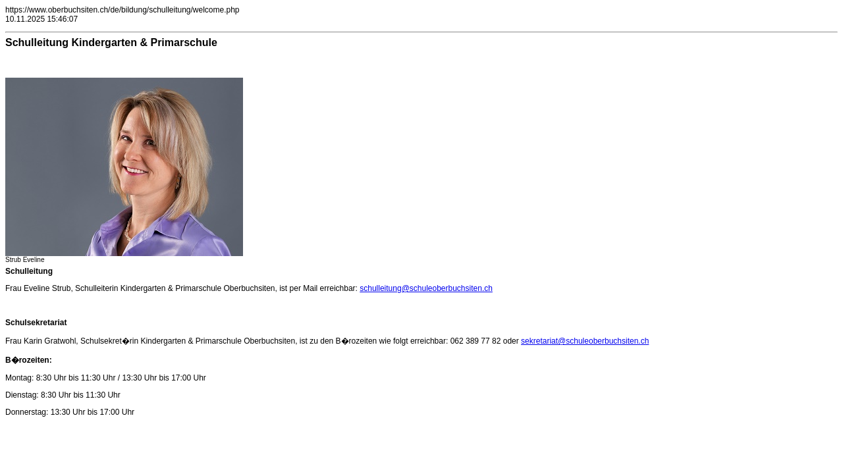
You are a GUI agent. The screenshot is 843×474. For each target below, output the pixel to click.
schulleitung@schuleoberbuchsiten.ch (426, 288)
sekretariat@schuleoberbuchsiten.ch (585, 341)
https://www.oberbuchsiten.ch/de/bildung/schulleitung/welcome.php (122, 9)
